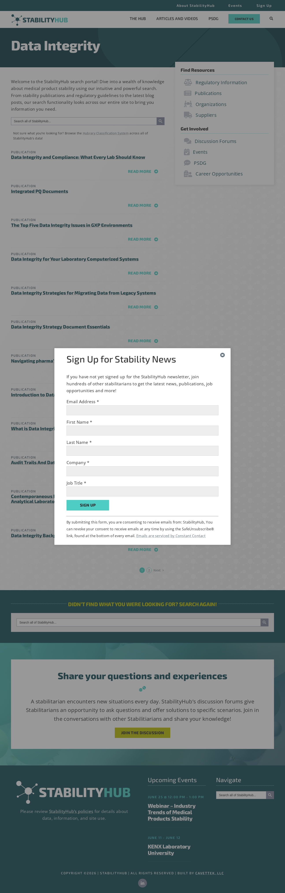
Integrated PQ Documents (39, 191)
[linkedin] (142, 883)
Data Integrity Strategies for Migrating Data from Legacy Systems (83, 292)
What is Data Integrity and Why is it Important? (63, 428)
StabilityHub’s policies (71, 811)
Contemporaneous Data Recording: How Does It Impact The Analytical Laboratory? (76, 498)
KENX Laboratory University (169, 849)
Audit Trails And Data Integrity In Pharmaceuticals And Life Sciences (86, 462)
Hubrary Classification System (106, 133)
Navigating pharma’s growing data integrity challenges (71, 360)
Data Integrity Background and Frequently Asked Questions (76, 535)
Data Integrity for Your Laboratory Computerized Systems (75, 259)
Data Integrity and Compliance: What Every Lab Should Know (78, 157)
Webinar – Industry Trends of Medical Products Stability (172, 812)
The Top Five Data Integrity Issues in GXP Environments (71, 225)
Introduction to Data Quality (42, 394)
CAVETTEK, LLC (209, 873)
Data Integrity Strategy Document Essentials (60, 326)
